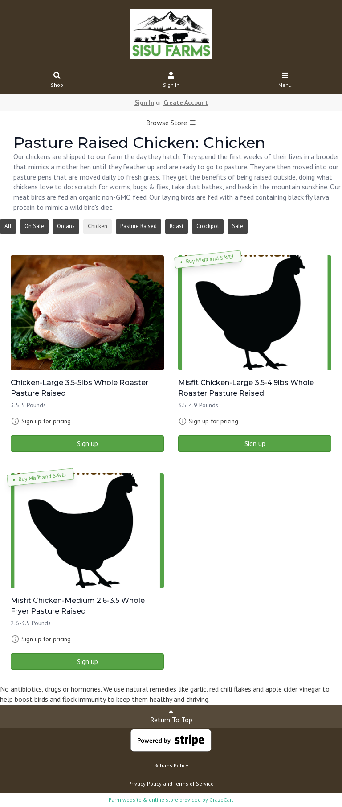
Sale (237, 226)
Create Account (185, 102)
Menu (285, 80)
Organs (66, 226)
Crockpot (207, 226)
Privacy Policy (145, 783)
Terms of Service (194, 783)
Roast (176, 226)
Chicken (97, 226)
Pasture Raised (138, 226)
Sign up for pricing (46, 421)
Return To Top (171, 716)
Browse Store (171, 122)
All (8, 226)
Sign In (171, 80)
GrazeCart (221, 799)
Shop (57, 80)
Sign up (87, 443)
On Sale (34, 226)
